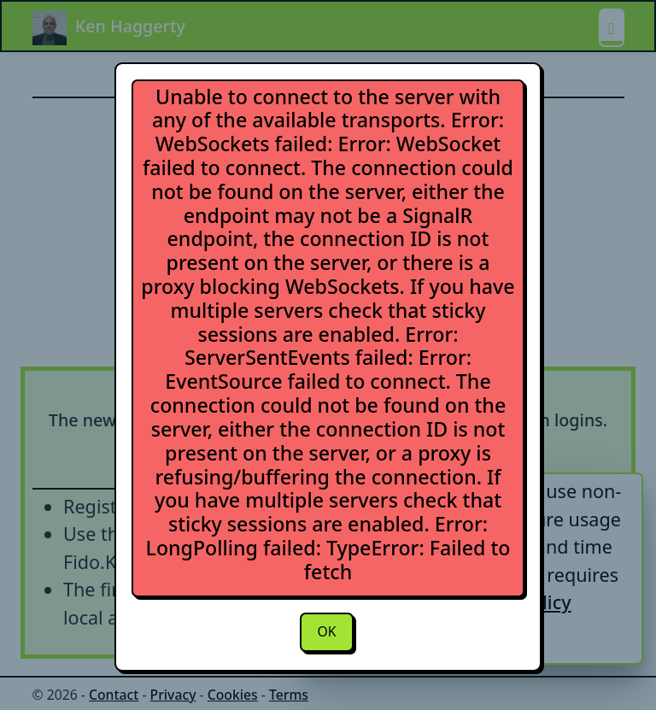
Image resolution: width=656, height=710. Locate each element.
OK (326, 631)
